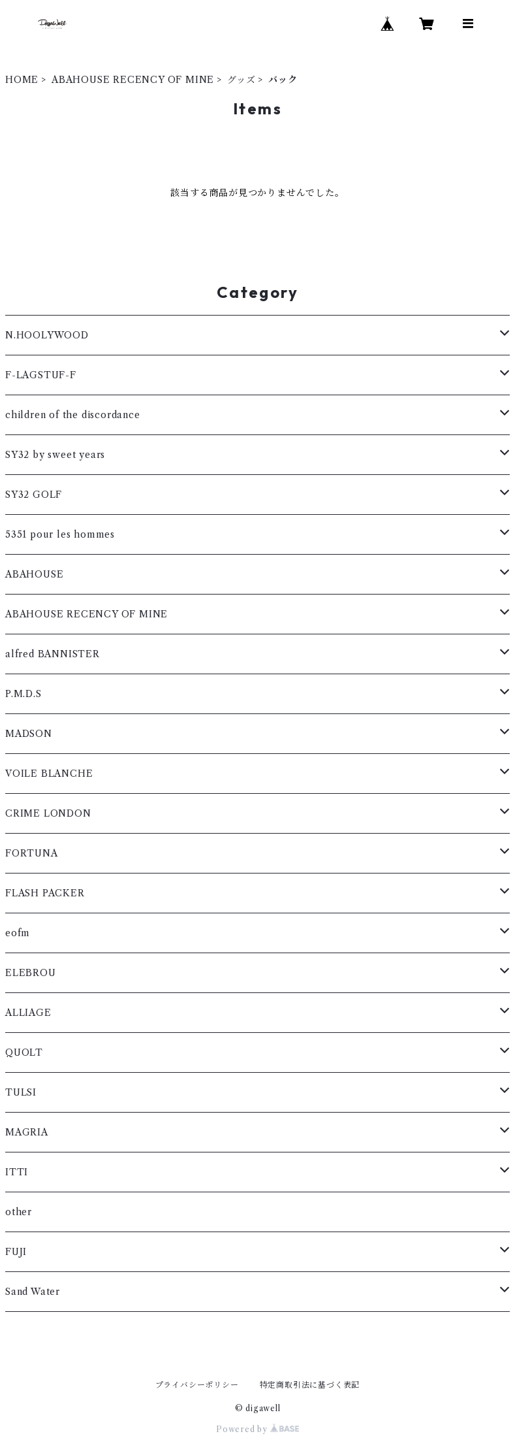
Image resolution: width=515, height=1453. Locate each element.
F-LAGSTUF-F (40, 375)
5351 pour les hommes (60, 534)
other (18, 1212)
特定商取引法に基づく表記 (310, 1385)
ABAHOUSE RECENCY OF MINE (133, 80)
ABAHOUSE (34, 574)
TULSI (21, 1092)
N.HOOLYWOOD (47, 335)
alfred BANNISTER (52, 654)
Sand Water (32, 1292)
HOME (22, 80)
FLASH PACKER (45, 893)
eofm (17, 933)
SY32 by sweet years (55, 455)
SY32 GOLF (33, 494)
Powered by (257, 1429)
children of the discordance (72, 415)
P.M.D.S (23, 694)
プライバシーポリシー (197, 1385)
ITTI (16, 1172)
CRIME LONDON (48, 813)
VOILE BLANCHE (49, 773)
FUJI (16, 1252)
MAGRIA (26, 1132)
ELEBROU (30, 973)
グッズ (241, 80)
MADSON (28, 734)
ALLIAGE (28, 1013)
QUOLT (24, 1052)
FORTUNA (31, 853)
